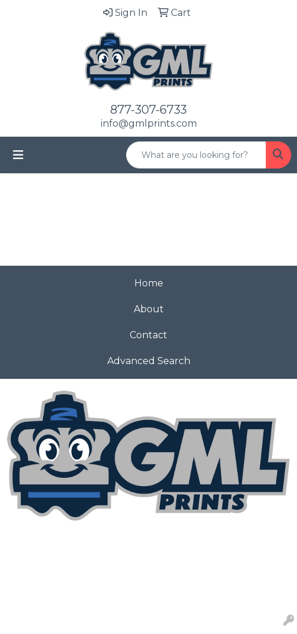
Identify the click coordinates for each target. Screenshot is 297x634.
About (149, 309)
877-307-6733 (148, 110)
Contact (148, 335)
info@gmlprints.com (149, 123)
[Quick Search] (196, 155)
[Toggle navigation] (18, 155)
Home (148, 283)
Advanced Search (148, 360)
